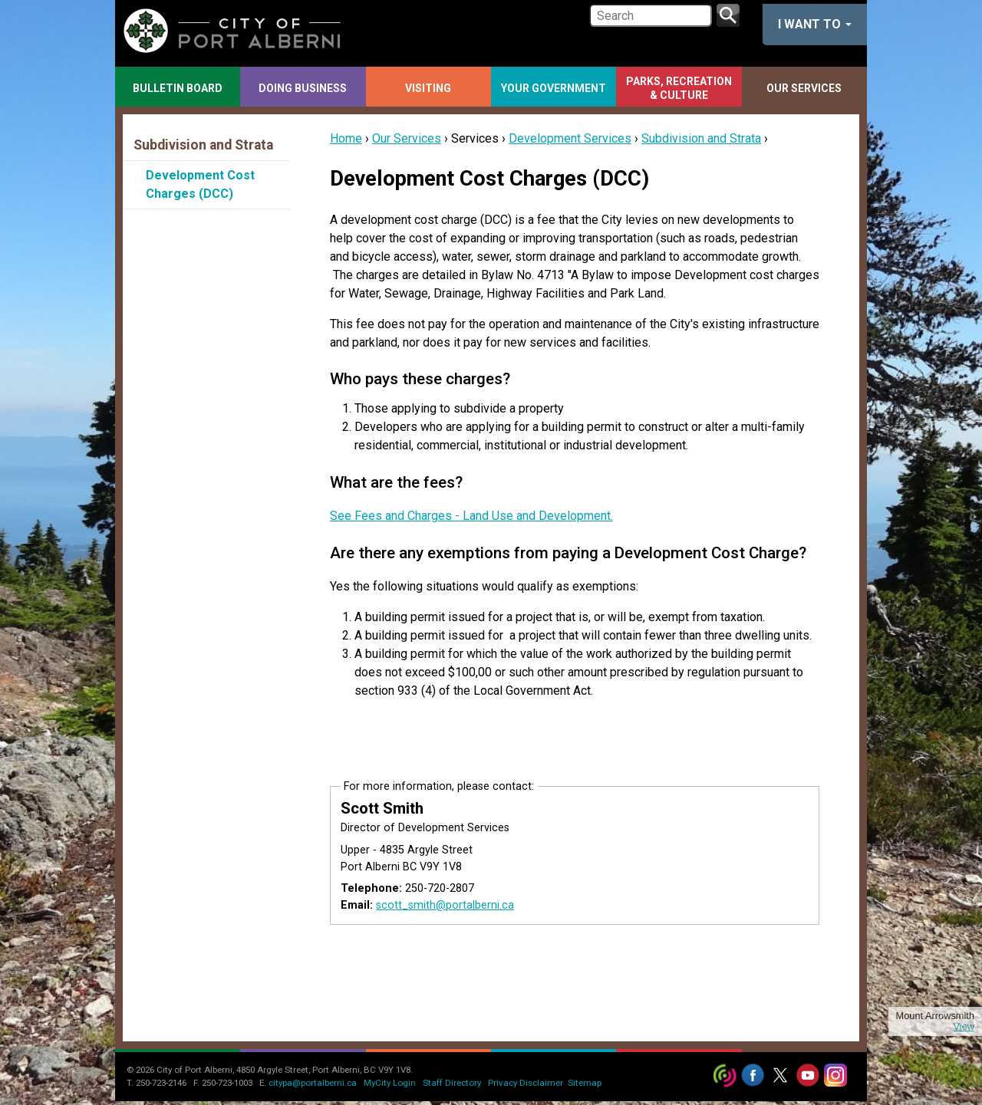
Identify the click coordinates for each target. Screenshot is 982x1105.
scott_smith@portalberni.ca (445, 905)
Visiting (428, 88)
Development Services (570, 138)
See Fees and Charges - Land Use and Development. (471, 515)
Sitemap (584, 1082)
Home (346, 138)
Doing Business (303, 88)
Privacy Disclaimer (525, 1082)
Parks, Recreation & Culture (679, 88)
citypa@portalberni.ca (313, 1082)
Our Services (804, 88)
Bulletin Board (177, 88)
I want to (815, 24)
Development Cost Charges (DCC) (200, 184)
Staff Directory (452, 1082)
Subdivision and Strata (701, 138)
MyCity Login (390, 1082)
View (963, 1026)
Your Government (553, 88)
